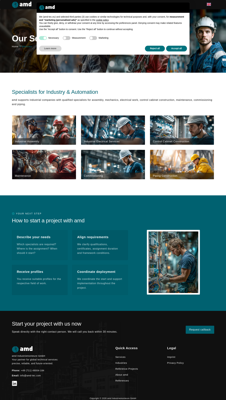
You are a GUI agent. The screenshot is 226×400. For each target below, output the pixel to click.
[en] (210, 4)
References (122, 380)
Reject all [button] (155, 48)
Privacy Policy (175, 363)
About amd (121, 374)
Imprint (171, 357)
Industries (121, 363)
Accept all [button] (176, 48)
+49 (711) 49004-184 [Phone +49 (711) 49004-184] (32, 370)
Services (120, 357)
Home (15, 46)
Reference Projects (126, 368)
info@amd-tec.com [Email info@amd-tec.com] (30, 375)
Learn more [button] (50, 48)
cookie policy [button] (102, 20)
